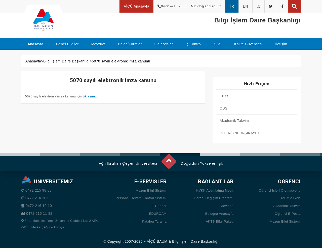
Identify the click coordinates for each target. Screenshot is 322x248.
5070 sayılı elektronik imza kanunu (121, 61)
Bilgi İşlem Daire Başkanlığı (66, 61)
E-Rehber (159, 206)
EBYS (224, 96)
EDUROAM (158, 214)
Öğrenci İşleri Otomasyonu (280, 190)
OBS (223, 108)
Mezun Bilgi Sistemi (151, 190)
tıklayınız (90, 96)
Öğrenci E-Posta (288, 214)
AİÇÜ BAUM (157, 241)
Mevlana (227, 206)
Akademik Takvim (234, 121)
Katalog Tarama (154, 221)
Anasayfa (33, 61)
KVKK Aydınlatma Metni (214, 190)
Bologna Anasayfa (219, 214)
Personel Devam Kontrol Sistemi (141, 198)
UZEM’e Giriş (290, 198)
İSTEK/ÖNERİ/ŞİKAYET (240, 133)
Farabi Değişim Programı (214, 198)
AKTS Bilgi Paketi (219, 221)
